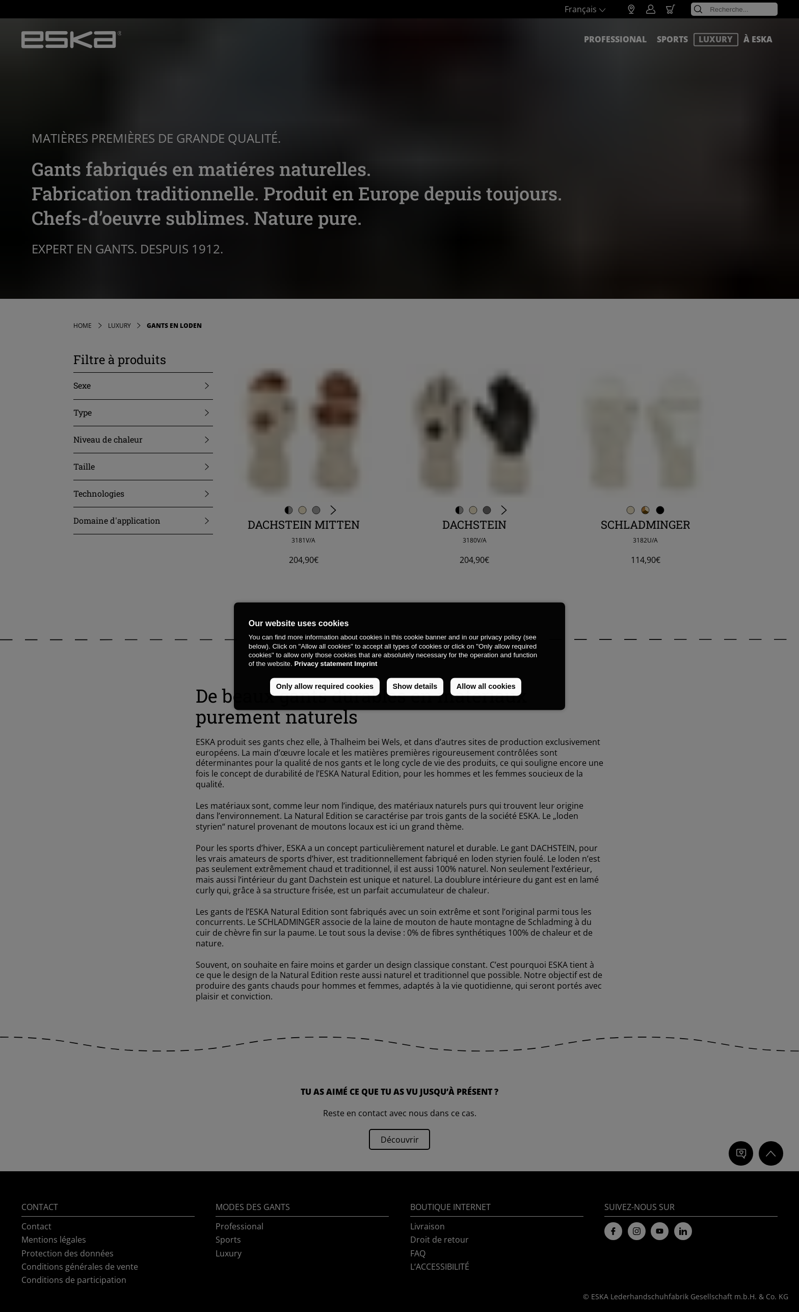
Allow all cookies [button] (486, 687)
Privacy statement (323, 664)
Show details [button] (414, 687)
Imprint (365, 664)
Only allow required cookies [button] (325, 687)
